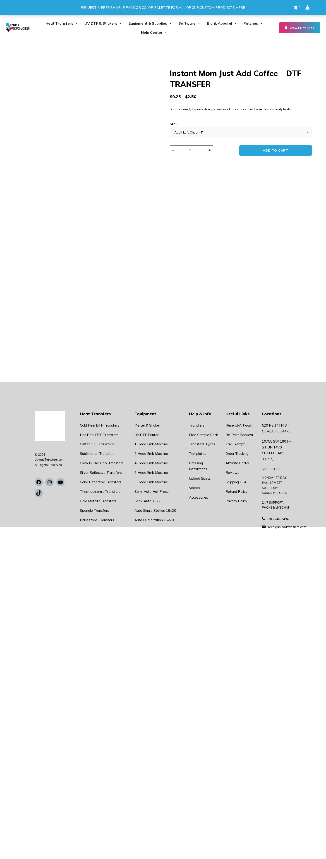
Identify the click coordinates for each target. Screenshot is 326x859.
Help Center (154, 32)
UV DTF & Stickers (103, 23)
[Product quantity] (192, 150)
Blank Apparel (222, 23)
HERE (240, 7)
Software (189, 23)
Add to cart (276, 150)
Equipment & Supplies (150, 23)
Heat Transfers (62, 23)
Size (173, 124)
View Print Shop (300, 28)
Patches (253, 23)
